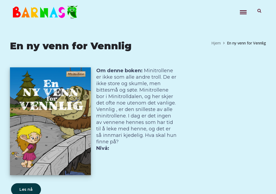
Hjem (216, 43)
